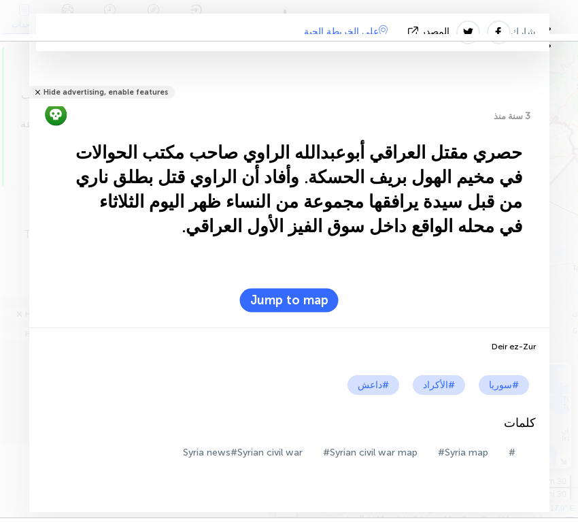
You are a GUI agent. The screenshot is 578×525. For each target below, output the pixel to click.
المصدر (430, 31)
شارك (523, 32)
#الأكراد (439, 385)
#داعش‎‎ (373, 385)
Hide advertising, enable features (106, 92)
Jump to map (289, 300)
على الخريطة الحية (346, 31)
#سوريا (504, 385)
